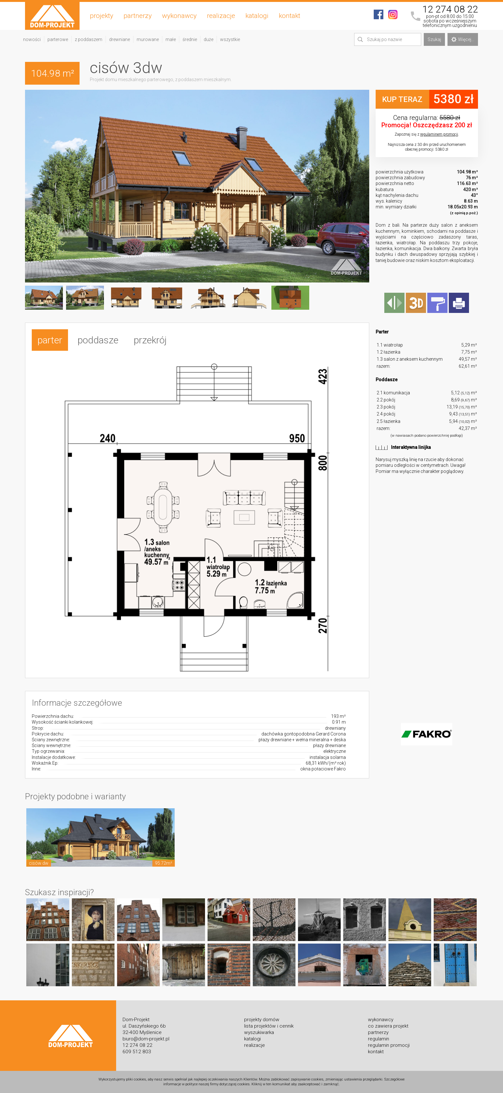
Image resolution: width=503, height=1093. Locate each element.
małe (171, 39)
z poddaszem (88, 39)
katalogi (257, 16)
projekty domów (261, 1019)
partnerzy (138, 16)
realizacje (221, 16)
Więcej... (462, 39)
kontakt (289, 16)
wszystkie (230, 39)
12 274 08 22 (450, 9)
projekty (101, 16)
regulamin (378, 1039)
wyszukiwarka (259, 1032)
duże (208, 39)
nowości (32, 39)
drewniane (119, 39)
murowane (148, 39)
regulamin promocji (389, 1045)
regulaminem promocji (439, 134)
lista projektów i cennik (269, 1026)
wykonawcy (179, 16)
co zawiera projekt (388, 1026)
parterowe (57, 39)
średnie (190, 39)
